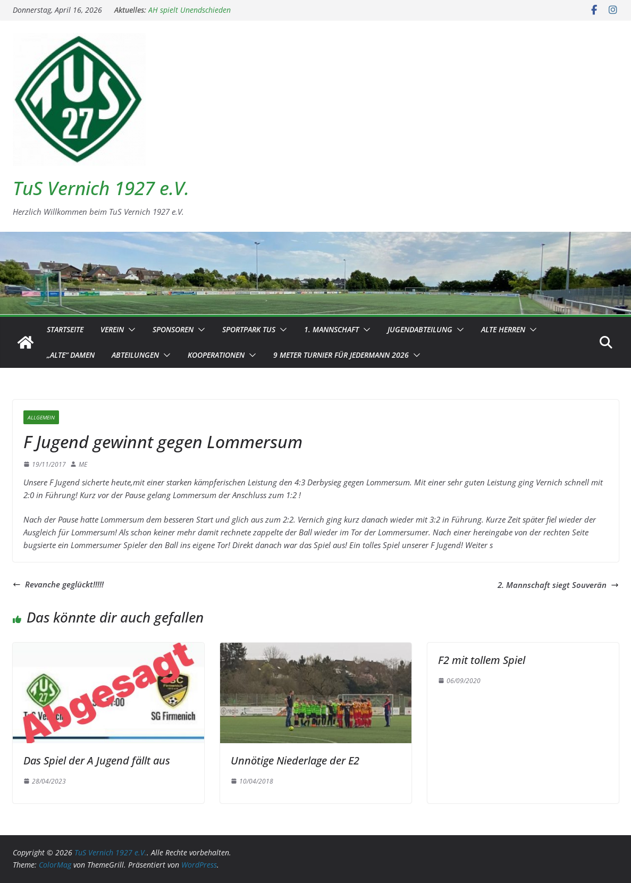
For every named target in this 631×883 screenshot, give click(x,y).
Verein (112, 329)
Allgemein (41, 417)
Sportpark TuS (248, 329)
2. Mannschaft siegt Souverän (558, 584)
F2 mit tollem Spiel (481, 660)
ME (83, 464)
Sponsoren (173, 329)
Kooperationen (216, 355)
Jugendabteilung (420, 329)
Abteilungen (135, 355)
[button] (130, 329)
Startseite (65, 329)
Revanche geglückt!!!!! (58, 584)
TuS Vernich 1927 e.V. (101, 187)
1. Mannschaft (331, 329)
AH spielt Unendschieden (189, 10)
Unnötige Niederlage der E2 (295, 760)
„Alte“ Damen (71, 355)
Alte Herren (503, 329)
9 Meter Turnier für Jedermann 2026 (341, 355)
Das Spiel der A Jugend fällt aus (96, 760)
